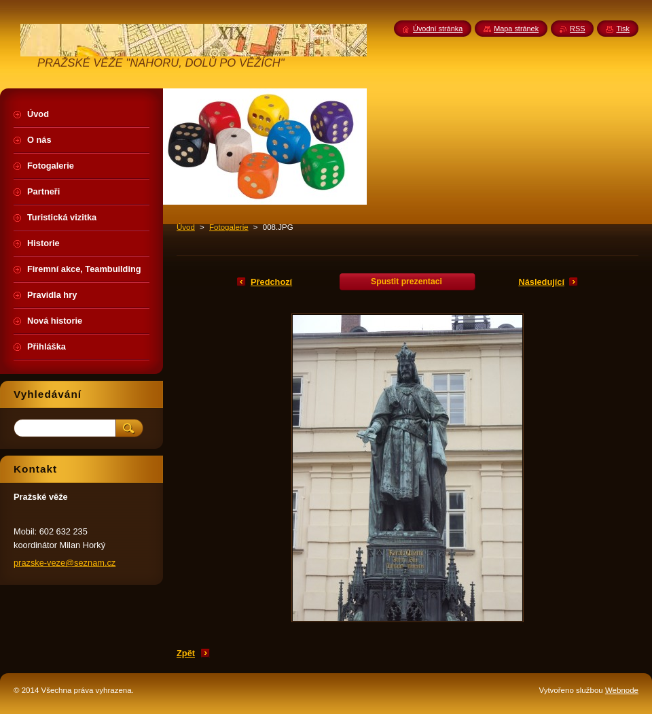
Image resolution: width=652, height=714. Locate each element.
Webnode (621, 690)
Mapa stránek (516, 28)
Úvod (186, 227)
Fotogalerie (229, 227)
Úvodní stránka (438, 28)
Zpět (186, 653)
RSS (577, 28)
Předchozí (271, 282)
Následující (541, 282)
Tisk (623, 28)
